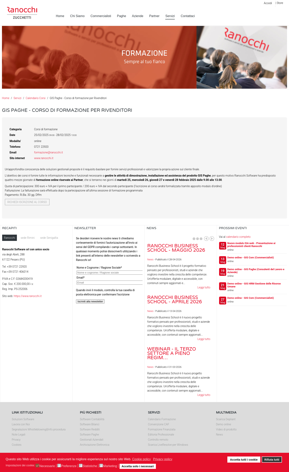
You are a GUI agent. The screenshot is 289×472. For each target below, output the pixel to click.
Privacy (16, 439)
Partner (154, 16)
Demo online (223, 424)
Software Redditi (90, 429)
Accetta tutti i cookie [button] (244, 459)
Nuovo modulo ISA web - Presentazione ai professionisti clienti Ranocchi (251, 245)
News (150, 259)
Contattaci (188, 16)
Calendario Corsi (36, 98)
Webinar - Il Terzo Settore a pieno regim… (171, 353)
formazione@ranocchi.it (48, 152)
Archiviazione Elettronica (94, 444)
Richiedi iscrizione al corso (27, 202)
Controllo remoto (158, 439)
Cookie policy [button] (141, 459)
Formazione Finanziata (162, 429)
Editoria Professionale (161, 434)
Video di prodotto (226, 429)
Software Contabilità (92, 419)
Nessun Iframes (108, 274)
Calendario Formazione (162, 419)
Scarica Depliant (225, 419)
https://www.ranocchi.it (28, 296)
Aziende (137, 16)
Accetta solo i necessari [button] (138, 466)
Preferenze (68, 466)
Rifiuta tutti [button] (271, 459)
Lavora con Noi (21, 424)
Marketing (110, 466)
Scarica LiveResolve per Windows (168, 444)
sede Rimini (28, 237)
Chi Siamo (77, 16)
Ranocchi (9, 237)
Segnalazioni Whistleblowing (29, 429)
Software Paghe (89, 434)
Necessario (47, 466)
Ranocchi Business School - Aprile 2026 (174, 300)
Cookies (16, 444)
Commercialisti (101, 16)
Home (60, 16)
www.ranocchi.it (43, 158)
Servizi (170, 16)
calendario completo (238, 236)
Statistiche (90, 466)
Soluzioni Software (23, 419)
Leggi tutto (203, 287)
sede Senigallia (49, 237)
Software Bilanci (89, 424)
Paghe (121, 16)
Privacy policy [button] (162, 459)
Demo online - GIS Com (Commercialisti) (250, 257)
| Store (279, 3)
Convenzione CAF (158, 424)
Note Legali (18, 434)
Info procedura (56, 429)
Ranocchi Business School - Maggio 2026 (176, 248)
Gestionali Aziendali (91, 439)
